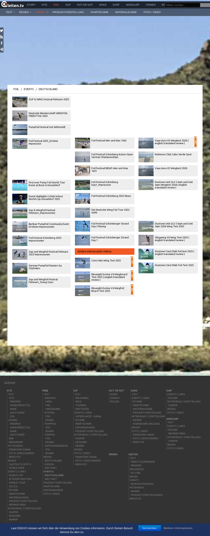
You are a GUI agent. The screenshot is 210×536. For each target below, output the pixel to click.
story (31, 4)
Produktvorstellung (68, 12)
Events (41, 12)
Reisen (24, 12)
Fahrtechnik (100, 12)
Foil (56, 4)
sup (68, 4)
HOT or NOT (85, 4)
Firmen (151, 4)
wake (102, 4)
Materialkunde (126, 12)
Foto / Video (152, 12)
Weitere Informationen (178, 528)
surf (116, 4)
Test (9, 12)
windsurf (132, 4)
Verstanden (149, 528)
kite (44, 4)
